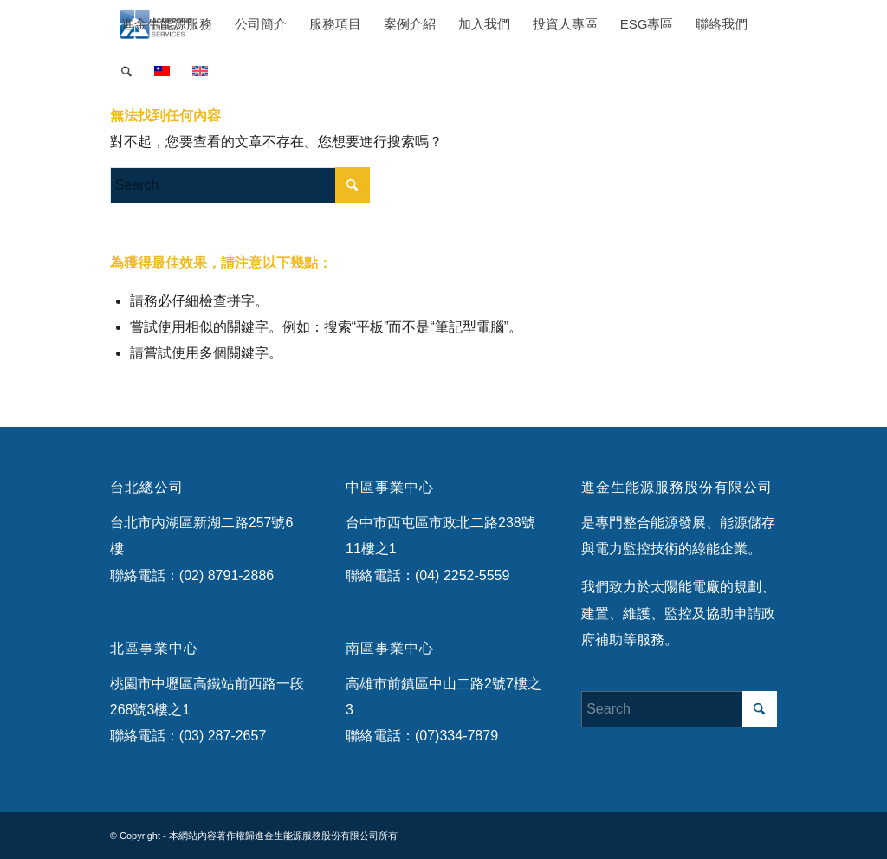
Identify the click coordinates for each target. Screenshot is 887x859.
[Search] (126, 71)
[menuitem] (166, 24)
